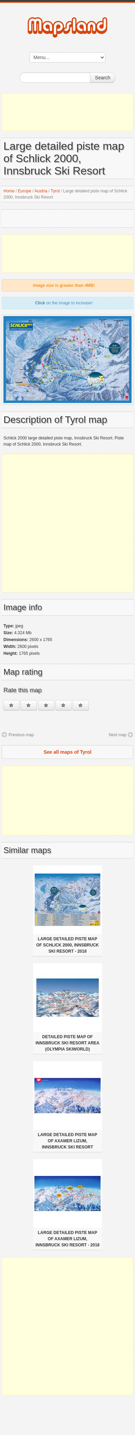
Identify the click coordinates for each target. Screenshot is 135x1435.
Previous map (21, 734)
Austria (40, 191)
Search (102, 77)
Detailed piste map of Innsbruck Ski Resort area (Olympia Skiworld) (67, 1043)
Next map (117, 734)
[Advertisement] (67, 112)
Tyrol (55, 191)
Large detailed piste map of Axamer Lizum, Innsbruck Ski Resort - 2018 (67, 1238)
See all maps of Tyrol (67, 752)
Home (8, 191)
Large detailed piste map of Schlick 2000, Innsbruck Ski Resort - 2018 (67, 945)
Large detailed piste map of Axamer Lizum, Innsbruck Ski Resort (67, 1141)
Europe (24, 191)
